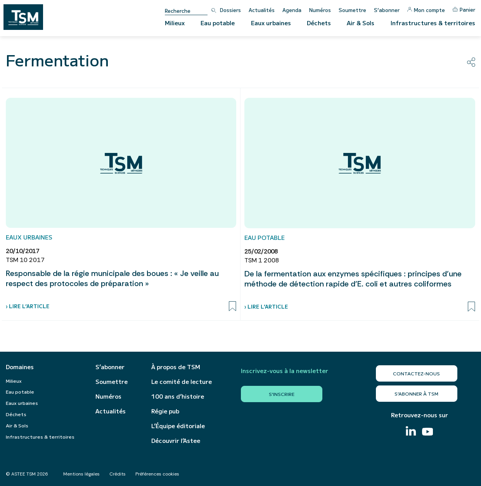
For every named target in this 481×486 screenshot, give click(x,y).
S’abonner (387, 10)
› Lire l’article (27, 306)
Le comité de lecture (181, 381)
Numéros (320, 10)
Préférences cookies (157, 474)
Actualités (262, 10)
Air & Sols (360, 23)
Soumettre (352, 10)
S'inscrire (281, 394)
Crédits (117, 474)
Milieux (175, 23)
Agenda (291, 10)
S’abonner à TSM (416, 393)
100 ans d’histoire (177, 396)
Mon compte (426, 10)
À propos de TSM (175, 366)
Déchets (319, 23)
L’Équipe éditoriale (178, 425)
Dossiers (230, 10)
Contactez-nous (416, 373)
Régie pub (165, 411)
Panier (464, 9)
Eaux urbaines (271, 23)
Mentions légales (81, 474)
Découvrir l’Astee (175, 440)
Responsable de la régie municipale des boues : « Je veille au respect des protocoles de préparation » (112, 278)
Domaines (20, 366)
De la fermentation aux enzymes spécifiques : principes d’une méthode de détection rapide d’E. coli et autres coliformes (353, 279)
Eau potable (218, 23)
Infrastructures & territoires (433, 23)
